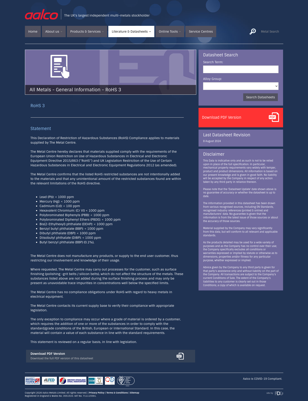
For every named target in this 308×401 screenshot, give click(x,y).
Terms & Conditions (117, 392)
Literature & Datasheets (131, 31)
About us (53, 31)
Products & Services (87, 31)
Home (33, 31)
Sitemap (134, 392)
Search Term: (213, 62)
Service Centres (201, 31)
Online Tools (170, 31)
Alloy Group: (212, 79)
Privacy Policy (96, 392)
